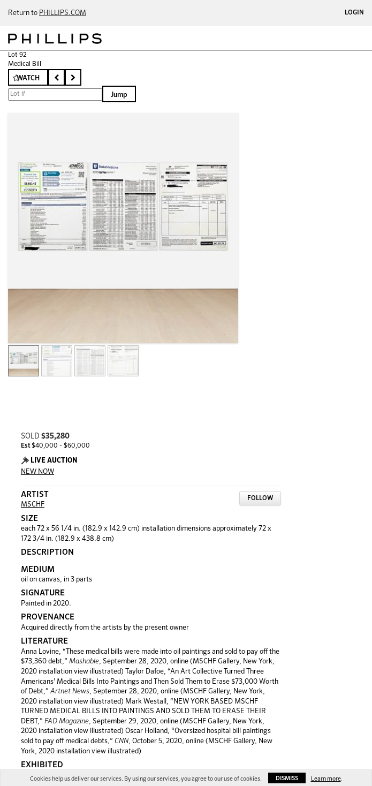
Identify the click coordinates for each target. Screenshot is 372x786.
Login (354, 13)
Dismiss (287, 778)
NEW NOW (37, 471)
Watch (28, 78)
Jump (119, 95)
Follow (260, 498)
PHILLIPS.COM (62, 13)
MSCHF (32, 504)
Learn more (326, 779)
